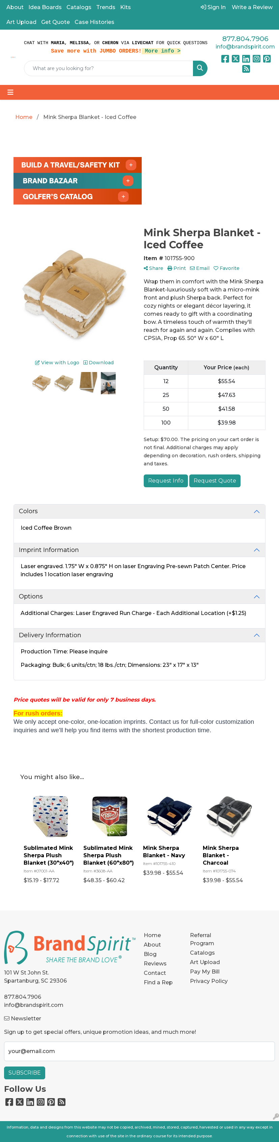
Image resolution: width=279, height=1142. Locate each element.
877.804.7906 (245, 39)
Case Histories (94, 22)
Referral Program (202, 939)
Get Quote (55, 22)
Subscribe (24, 1073)
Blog (150, 954)
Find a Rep (158, 982)
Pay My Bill (205, 971)
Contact (155, 973)
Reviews (155, 963)
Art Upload (21, 22)
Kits (125, 7)
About (15, 7)
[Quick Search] (108, 68)
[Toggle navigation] (10, 92)
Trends (105, 7)
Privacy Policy (209, 981)
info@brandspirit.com (245, 46)
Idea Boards (45, 7)
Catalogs (78, 7)
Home (152, 935)
